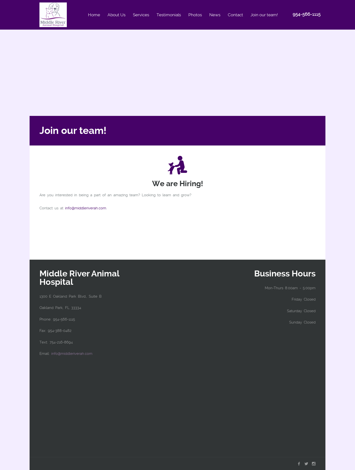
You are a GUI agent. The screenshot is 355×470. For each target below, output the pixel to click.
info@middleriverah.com (85, 208)
